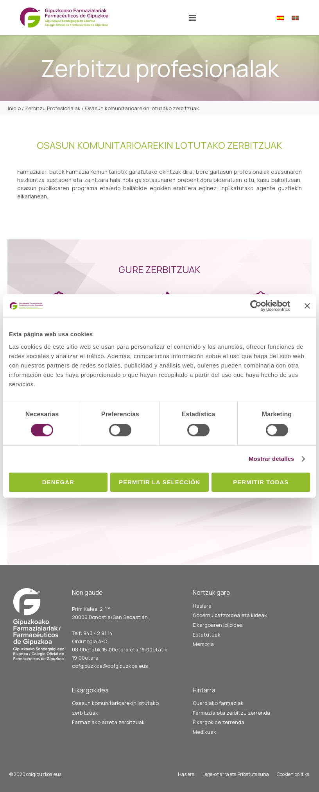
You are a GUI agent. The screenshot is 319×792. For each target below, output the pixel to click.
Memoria (203, 644)
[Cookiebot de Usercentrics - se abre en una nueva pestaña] (256, 306)
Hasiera (202, 605)
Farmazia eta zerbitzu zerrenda (231, 712)
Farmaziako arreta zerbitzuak (108, 722)
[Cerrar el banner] (307, 306)
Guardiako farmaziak (218, 702)
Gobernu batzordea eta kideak (230, 615)
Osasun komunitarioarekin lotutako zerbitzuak (115, 707)
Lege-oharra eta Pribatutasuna (236, 774)
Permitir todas (261, 482)
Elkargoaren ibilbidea (218, 624)
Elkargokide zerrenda (218, 722)
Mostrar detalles (271, 458)
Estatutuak (206, 634)
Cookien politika (293, 774)
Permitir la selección (159, 482)
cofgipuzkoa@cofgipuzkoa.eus (110, 665)
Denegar (58, 482)
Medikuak (204, 731)
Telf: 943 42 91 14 (92, 633)
